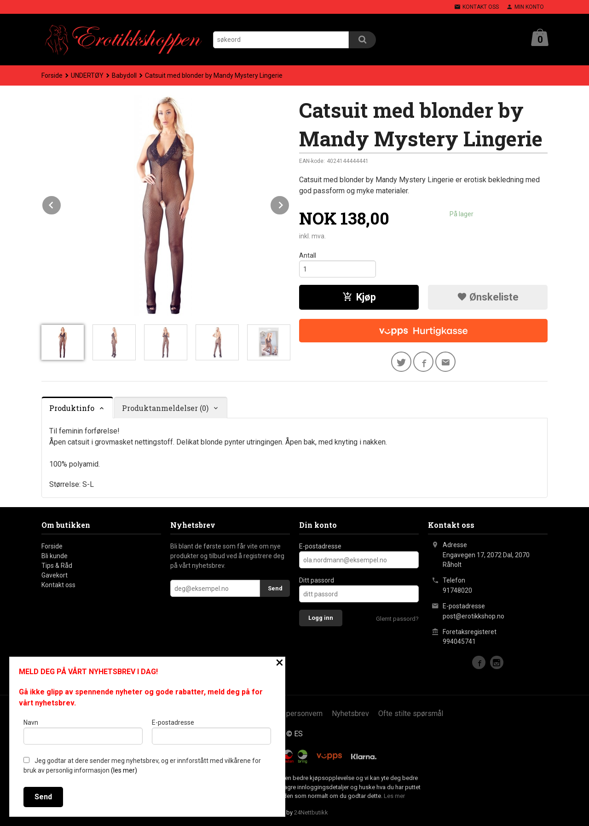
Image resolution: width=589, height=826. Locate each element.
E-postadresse (320, 546)
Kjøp (359, 297)
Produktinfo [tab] (71, 408)
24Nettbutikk (311, 812)
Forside (52, 75)
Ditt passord (316, 580)
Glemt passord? (397, 618)
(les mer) (124, 770)
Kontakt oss (58, 585)
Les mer (394, 795)
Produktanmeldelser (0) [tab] (165, 408)
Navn (83, 732)
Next (289, 203)
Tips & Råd (56, 565)
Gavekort (54, 575)
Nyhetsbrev (350, 713)
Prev (61, 203)
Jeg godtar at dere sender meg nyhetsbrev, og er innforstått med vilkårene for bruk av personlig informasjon (142, 765)
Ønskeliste (488, 297)
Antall (307, 255)
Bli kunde (54, 556)
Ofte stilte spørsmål (410, 713)
